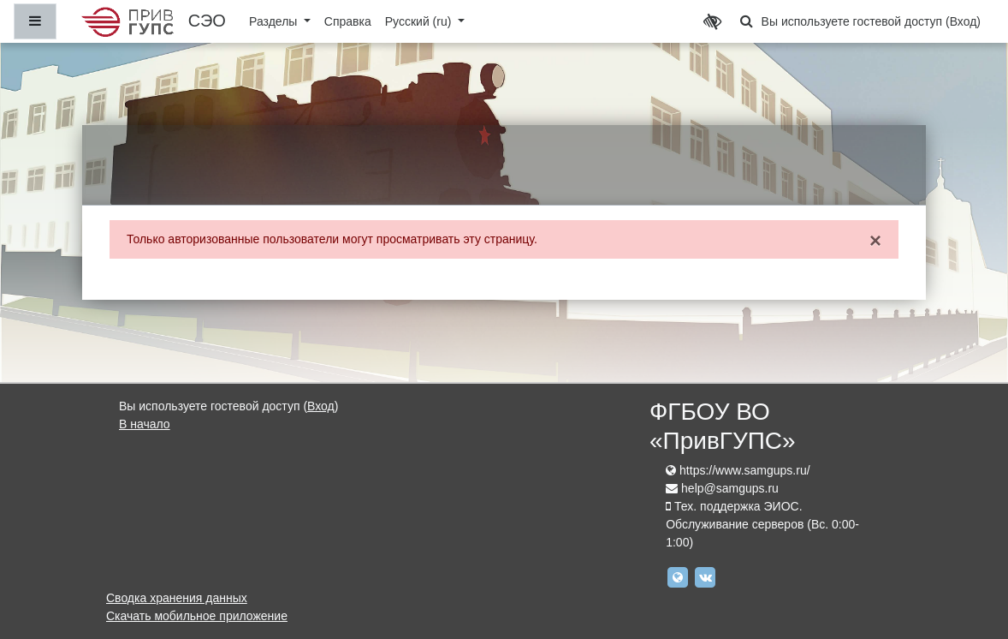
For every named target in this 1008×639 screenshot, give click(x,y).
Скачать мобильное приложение (197, 616)
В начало (144, 424)
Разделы (274, 21)
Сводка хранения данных (176, 598)
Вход (963, 21)
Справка (347, 21)
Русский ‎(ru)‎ (420, 21)
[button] (747, 21)
